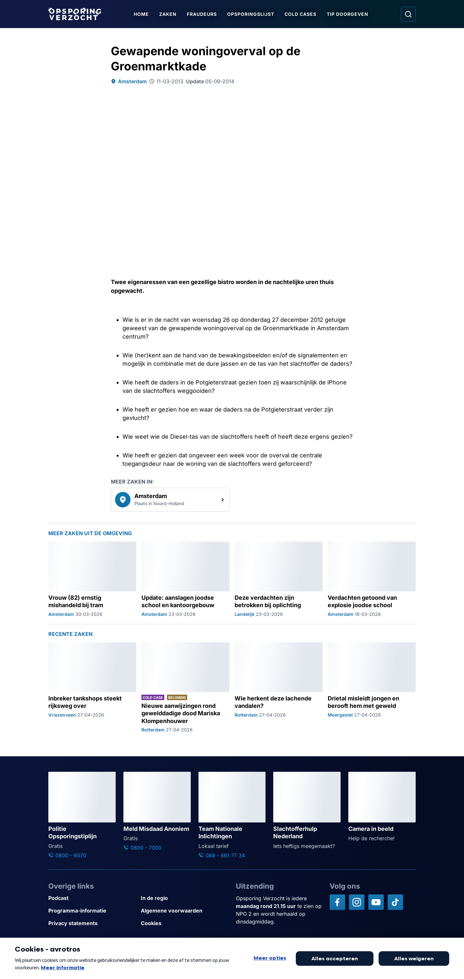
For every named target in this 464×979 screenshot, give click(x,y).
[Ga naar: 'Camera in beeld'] (382, 807)
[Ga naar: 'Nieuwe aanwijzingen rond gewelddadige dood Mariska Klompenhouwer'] (185, 687)
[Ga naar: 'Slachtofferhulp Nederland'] (307, 811)
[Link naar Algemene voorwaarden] (184, 910)
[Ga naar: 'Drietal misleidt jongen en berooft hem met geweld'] (372, 687)
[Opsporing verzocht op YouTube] (376, 902)
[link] (170, 500)
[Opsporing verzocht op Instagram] (356, 902)
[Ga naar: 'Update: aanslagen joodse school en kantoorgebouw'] (185, 579)
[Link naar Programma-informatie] (92, 910)
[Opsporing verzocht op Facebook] (337, 902)
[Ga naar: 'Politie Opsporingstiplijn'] (82, 815)
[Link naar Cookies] (184, 923)
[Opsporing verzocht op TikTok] (395, 902)
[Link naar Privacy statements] (92, 923)
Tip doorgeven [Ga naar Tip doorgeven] (347, 14)
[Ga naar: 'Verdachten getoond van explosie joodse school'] (372, 579)
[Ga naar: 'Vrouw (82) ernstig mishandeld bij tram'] (92, 579)
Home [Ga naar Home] (141, 14)
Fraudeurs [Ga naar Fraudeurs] (202, 14)
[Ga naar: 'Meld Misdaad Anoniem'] (157, 812)
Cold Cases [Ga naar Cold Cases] (300, 14)
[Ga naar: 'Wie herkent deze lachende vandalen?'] (279, 687)
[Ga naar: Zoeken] (408, 14)
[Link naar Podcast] (92, 898)
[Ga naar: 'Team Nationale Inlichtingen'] (232, 815)
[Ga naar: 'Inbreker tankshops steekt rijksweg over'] (92, 687)
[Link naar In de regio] (184, 898)
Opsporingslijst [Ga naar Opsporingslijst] (250, 14)
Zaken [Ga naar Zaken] (168, 14)
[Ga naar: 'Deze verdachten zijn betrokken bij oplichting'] (279, 579)
